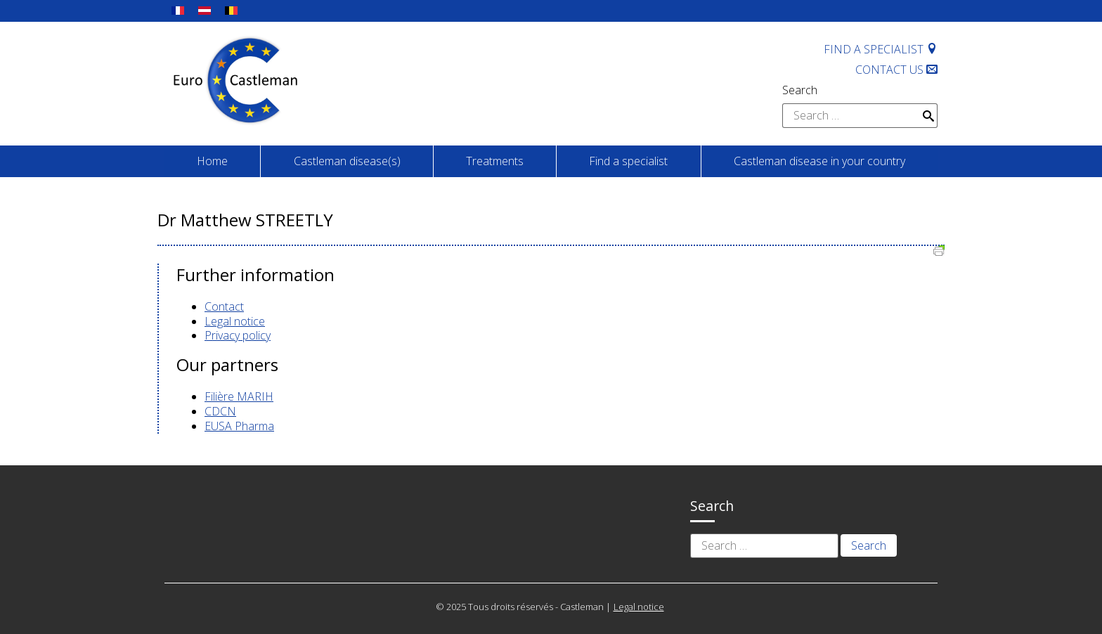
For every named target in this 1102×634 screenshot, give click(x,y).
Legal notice (235, 321)
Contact (224, 306)
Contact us (896, 69)
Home (212, 161)
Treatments (495, 161)
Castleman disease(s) (347, 161)
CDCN (220, 411)
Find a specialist (881, 49)
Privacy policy (238, 335)
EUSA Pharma (239, 426)
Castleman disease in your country (819, 161)
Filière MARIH (239, 396)
